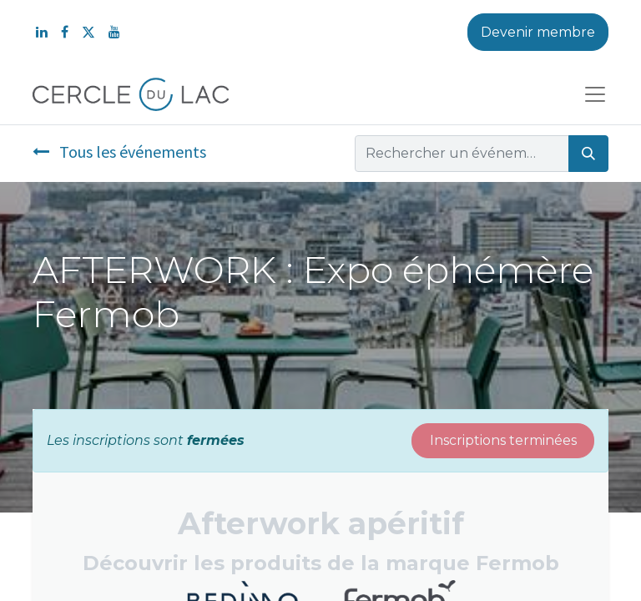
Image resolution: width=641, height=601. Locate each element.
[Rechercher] (588, 153)
